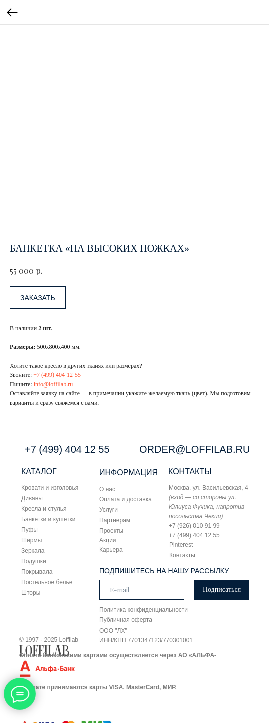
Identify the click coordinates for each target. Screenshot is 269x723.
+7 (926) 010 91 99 (194, 526)
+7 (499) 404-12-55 (57, 375)
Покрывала (37, 572)
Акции (108, 540)
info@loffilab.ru (53, 384)
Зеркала (33, 551)
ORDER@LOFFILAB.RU (195, 449)
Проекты (112, 531)
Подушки (34, 561)
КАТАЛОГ (39, 472)
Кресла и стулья (44, 509)
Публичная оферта (126, 620)
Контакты (183, 555)
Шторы (31, 593)
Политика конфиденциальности (144, 610)
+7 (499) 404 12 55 (67, 449)
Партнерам (115, 520)
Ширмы (32, 540)
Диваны (32, 498)
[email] (142, 590)
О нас (108, 489)
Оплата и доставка (126, 499)
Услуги (109, 510)
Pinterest (181, 545)
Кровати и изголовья (50, 488)
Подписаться (222, 590)
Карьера (111, 550)
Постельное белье (47, 582)
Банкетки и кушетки (49, 519)
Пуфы (30, 530)
